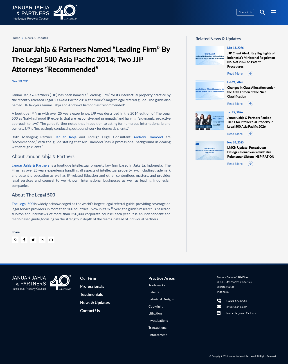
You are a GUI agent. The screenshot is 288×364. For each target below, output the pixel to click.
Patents (153, 292)
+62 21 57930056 (232, 301)
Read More (235, 73)
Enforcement (157, 335)
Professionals (92, 286)
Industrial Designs (161, 299)
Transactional (157, 327)
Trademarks (156, 285)
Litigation (155, 313)
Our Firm (88, 278)
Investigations (158, 320)
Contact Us (245, 12)
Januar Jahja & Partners (31, 165)
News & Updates (36, 38)
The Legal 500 (23, 203)
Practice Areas (161, 278)
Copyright (155, 306)
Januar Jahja (65, 137)
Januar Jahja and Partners (236, 313)
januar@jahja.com (232, 307)
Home (16, 38)
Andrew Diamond (148, 137)
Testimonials (91, 294)
